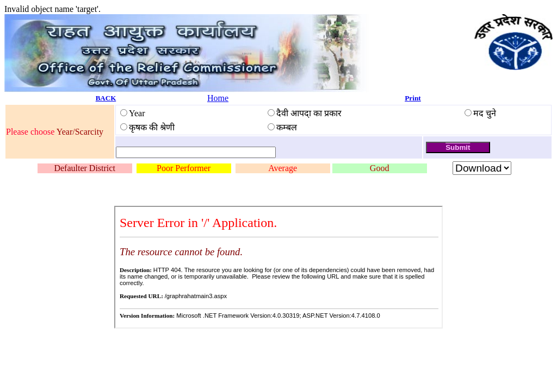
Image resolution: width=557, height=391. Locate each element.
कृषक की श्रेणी (152, 127)
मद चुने (484, 113)
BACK (106, 98)
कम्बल (286, 127)
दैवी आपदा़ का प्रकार (309, 113)
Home (217, 98)
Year (137, 113)
